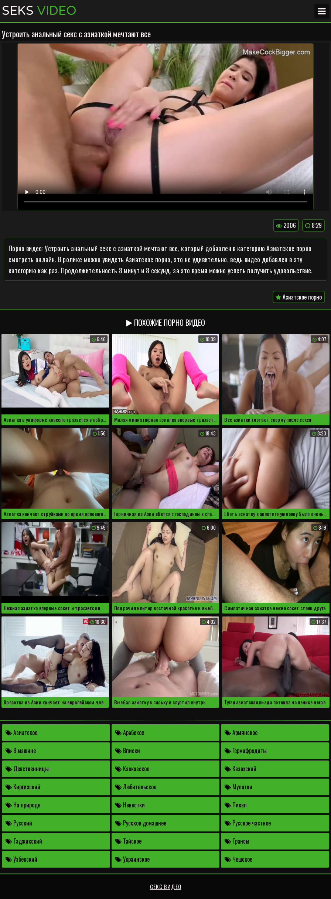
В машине (21, 750)
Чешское (238, 859)
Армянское (241, 732)
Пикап (236, 804)
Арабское (129, 732)
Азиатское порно (299, 297)
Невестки (130, 804)
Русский (19, 822)
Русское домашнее (140, 822)
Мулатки (238, 786)
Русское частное (248, 822)
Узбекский (21, 859)
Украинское (132, 859)
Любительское (135, 786)
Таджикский (24, 841)
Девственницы (27, 768)
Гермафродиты (246, 750)
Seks (39, 11)
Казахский (240, 768)
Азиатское (21, 732)
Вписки (127, 750)
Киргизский (23, 786)
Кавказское (132, 768)
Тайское (128, 841)
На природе (23, 804)
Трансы (237, 841)
